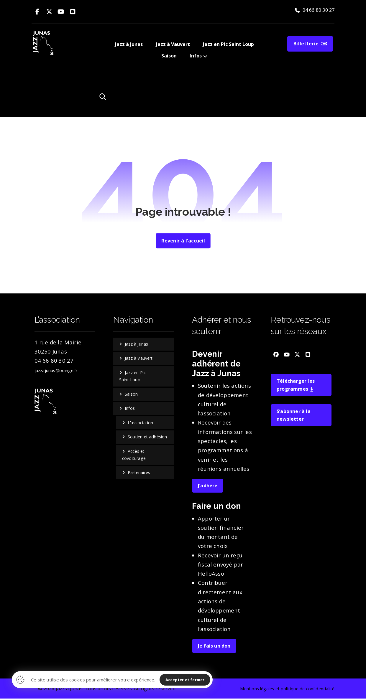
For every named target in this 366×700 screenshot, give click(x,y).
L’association (140, 423)
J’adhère (207, 486)
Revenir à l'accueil (183, 241)
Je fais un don (214, 646)
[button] (37, 12)
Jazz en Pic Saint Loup (132, 376)
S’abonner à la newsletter (294, 416)
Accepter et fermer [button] (184, 679)
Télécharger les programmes (296, 386)
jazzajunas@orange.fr (56, 371)
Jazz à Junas (136, 344)
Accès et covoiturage (134, 455)
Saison (131, 394)
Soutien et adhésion (148, 437)
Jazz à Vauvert (139, 358)
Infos (130, 409)
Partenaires (139, 473)
